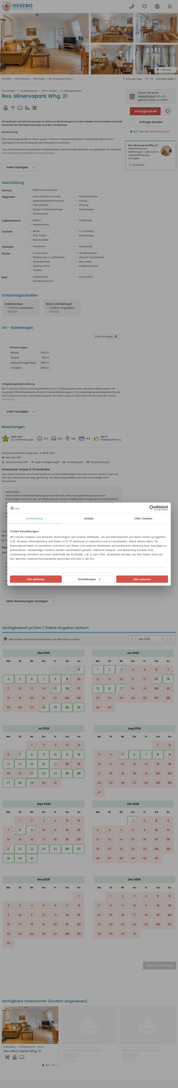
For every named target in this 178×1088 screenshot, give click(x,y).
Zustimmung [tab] (34, 518)
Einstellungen (89, 579)
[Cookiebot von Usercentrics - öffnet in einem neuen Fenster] (152, 508)
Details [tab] (89, 518)
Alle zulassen (142, 579)
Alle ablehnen (36, 579)
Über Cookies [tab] (143, 518)
